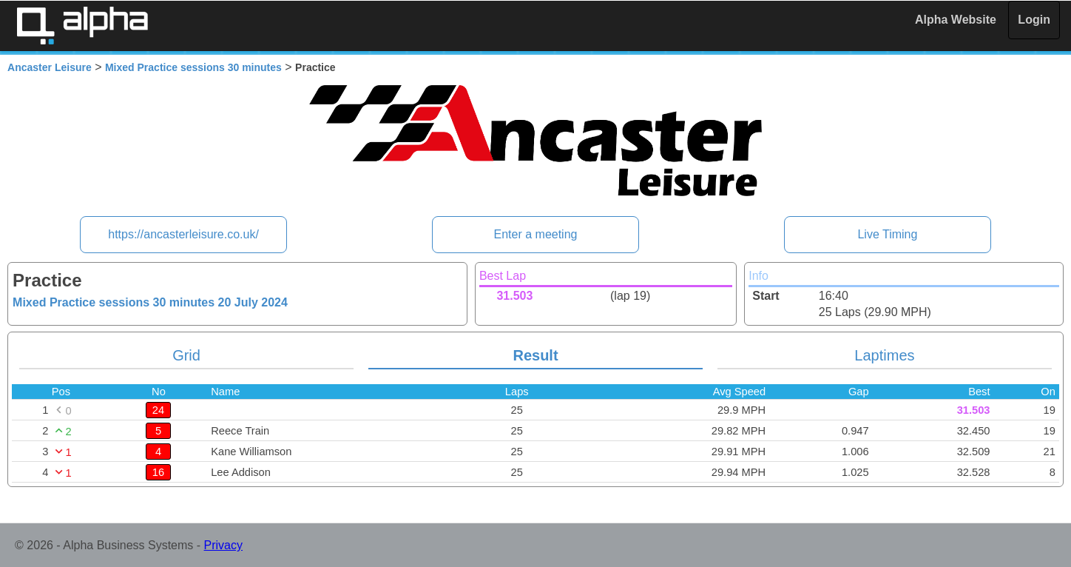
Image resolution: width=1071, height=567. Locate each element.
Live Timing (887, 234)
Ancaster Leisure (49, 67)
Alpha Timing (82, 25)
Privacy (223, 545)
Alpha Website (955, 19)
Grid (186, 355)
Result (535, 355)
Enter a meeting (536, 234)
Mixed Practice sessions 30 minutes (193, 67)
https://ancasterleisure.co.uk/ (183, 234)
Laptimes (884, 355)
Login (1034, 19)
